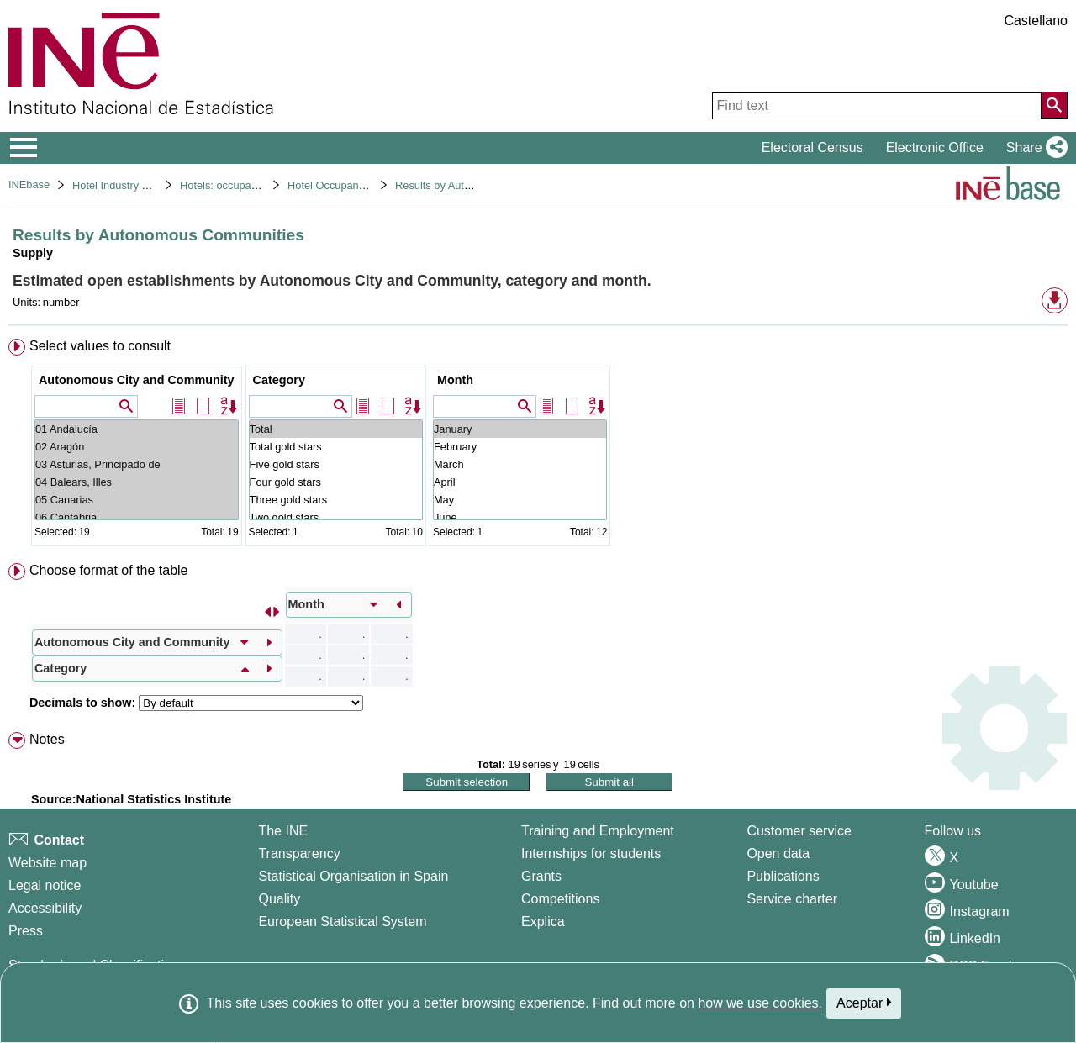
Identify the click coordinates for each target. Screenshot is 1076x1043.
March (520, 464)
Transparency (299, 853)
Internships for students (591, 853)
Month (455, 380)
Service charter (791, 899)
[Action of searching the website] (1054, 105)
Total (336, 429)
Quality (279, 899)
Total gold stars (336, 447)
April (520, 482)
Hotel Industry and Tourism (136, 185)
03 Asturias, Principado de (136, 464)
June (520, 517)
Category (279, 380)
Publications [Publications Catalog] (782, 876)
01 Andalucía (136, 429)
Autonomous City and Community (137, 380)
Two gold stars (336, 517)
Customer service (798, 831)
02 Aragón (136, 447)
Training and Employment (597, 831)
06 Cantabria (136, 517)
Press (25, 931)
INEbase (29, 184)
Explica (543, 921)
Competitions (560, 899)
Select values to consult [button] (100, 346)
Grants (541, 876)
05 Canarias (136, 499)
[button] (1034, 148)
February (520, 447)
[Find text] (877, 105)
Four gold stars (336, 482)
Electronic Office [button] (935, 147)
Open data (778, 853)
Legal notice (44, 885)
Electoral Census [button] (812, 147)
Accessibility (45, 908)
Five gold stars (336, 464)
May (520, 499)
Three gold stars (336, 499)
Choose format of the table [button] (108, 570)
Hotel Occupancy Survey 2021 (360, 185)
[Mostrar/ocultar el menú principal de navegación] (24, 148)
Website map (47, 863)
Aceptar (863, 1002)
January (520, 429)
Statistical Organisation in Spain (353, 876)
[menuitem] (538, 446)
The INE (283, 831)
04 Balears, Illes (136, 482)
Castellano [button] (1036, 20)
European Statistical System (342, 921)
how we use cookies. (760, 1003)
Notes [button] (47, 739)
